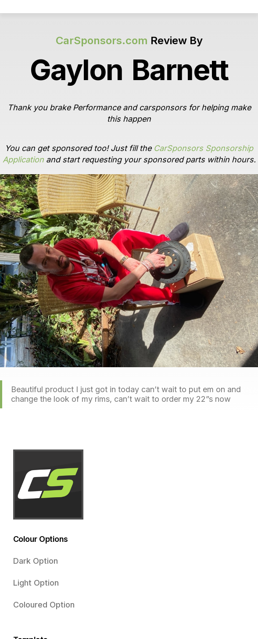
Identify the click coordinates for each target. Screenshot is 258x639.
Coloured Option (44, 604)
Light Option (36, 582)
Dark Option (35, 560)
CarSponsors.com (102, 40)
